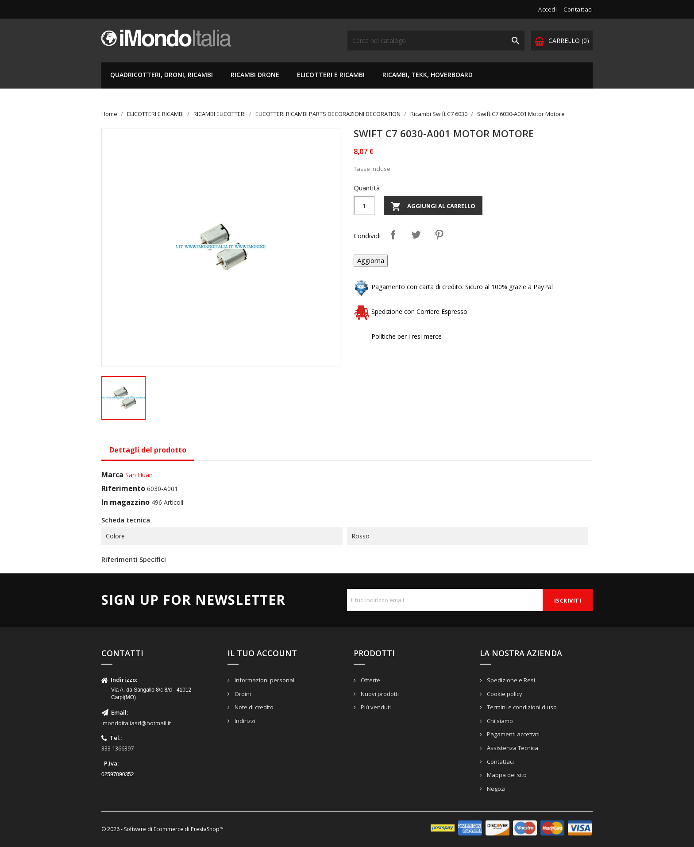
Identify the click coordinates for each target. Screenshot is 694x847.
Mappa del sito (506, 775)
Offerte (369, 680)
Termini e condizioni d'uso (521, 707)
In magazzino (125, 502)
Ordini (242, 694)
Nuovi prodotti (379, 694)
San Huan (139, 475)
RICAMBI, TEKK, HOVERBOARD (427, 74)
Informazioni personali (264, 680)
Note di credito (253, 707)
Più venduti (375, 707)
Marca (112, 475)
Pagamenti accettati (513, 734)
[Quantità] (364, 205)
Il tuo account (262, 653)
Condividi (393, 235)
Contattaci (578, 9)
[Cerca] (435, 40)
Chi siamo (499, 721)
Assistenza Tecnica (512, 748)
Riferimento (123, 488)
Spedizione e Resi (510, 680)
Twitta (416, 235)
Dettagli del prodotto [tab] (147, 450)
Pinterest (439, 235)
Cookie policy (504, 694)
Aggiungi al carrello (433, 206)
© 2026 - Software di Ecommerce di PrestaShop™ (162, 829)
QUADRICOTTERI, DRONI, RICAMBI (161, 74)
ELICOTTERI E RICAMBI (331, 74)
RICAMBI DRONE (255, 74)
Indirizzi (244, 721)
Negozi (495, 789)
